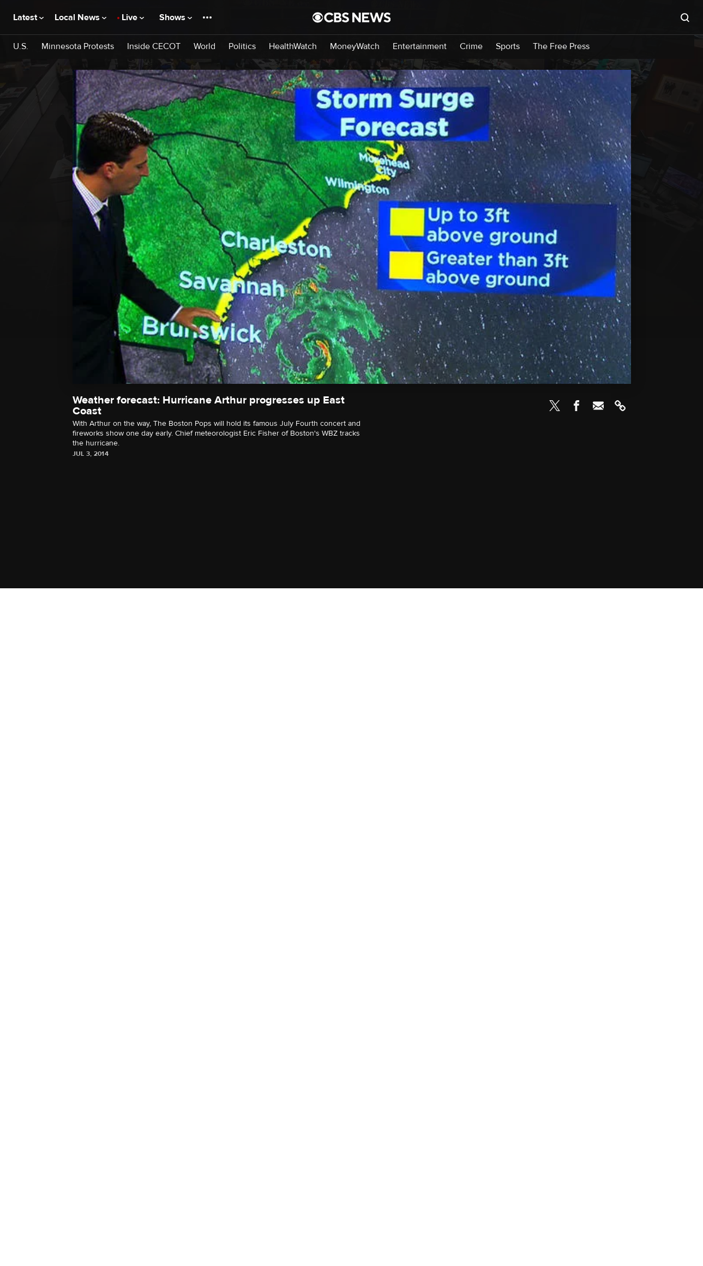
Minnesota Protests (77, 46)
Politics (242, 46)
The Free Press (561, 46)
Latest (28, 17)
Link (620, 405)
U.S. (20, 46)
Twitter (554, 405)
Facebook (576, 405)
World (204, 46)
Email (598, 405)
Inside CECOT (154, 46)
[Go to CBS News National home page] (352, 17)
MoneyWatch (355, 46)
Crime (471, 46)
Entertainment (420, 46)
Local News (80, 17)
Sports (508, 46)
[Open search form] (685, 17)
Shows (175, 17)
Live (133, 17)
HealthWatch (293, 46)
